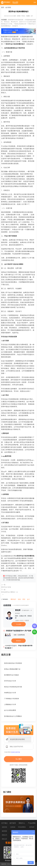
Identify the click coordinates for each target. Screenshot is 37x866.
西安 (23, 599)
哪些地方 (13, 599)
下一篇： (4, 589)
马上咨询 (18, 624)
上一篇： (4, 584)
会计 (28, 599)
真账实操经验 (15, 752)
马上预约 (18, 759)
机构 (19, 599)
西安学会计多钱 (6, 587)
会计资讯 (8, 7)
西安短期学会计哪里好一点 (9, 592)
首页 (2, 7)
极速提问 (18, 640)
